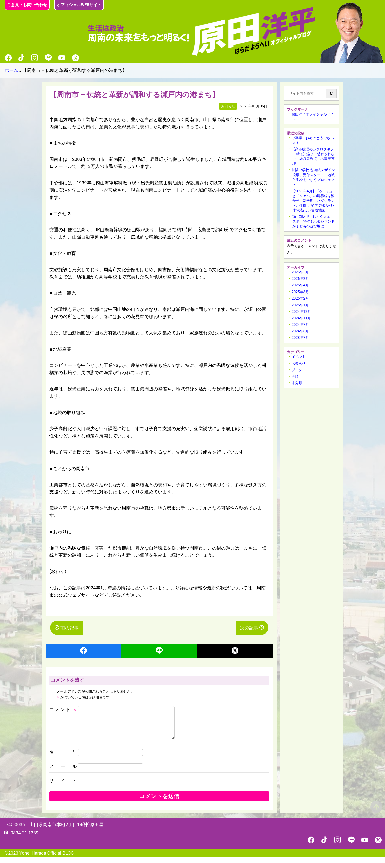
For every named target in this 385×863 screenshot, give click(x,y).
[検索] (331, 93)
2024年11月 (301, 318)
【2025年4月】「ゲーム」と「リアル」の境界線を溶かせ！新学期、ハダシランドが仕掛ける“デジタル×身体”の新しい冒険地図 (313, 200)
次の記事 (249, 627)
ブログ (297, 370)
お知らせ (299, 363)
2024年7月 (300, 325)
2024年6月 (300, 331)
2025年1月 (300, 305)
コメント (63, 709)
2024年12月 (301, 312)
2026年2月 (300, 279)
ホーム (11, 70)
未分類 (297, 383)
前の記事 (69, 627)
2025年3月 (300, 292)
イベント (299, 357)
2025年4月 (300, 285)
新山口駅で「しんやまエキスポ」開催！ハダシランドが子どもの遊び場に (313, 221)
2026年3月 (300, 272)
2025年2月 (300, 298)
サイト (63, 786)
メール (63, 772)
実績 (295, 376)
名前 (63, 758)
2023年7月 (300, 338)
